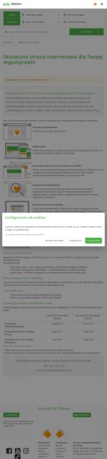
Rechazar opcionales (54, 240)
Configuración (75, 240)
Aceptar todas (93, 240)
